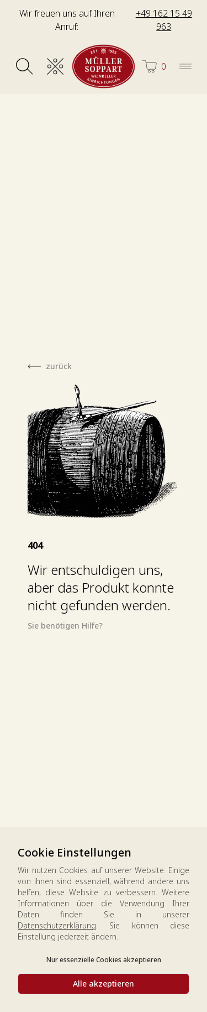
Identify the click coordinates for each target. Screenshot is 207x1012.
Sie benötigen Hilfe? (65, 625)
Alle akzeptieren (103, 983)
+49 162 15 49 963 (164, 20)
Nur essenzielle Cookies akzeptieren (103, 959)
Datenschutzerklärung (57, 925)
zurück (59, 366)
